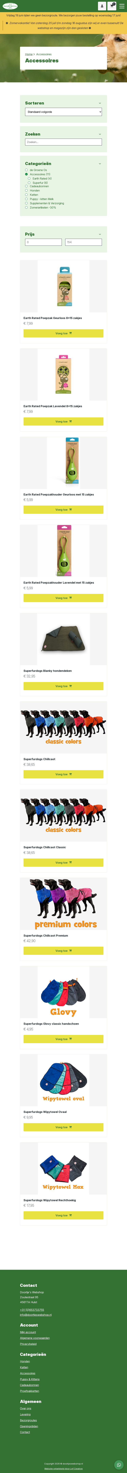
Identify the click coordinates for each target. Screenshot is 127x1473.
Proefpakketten (29, 1391)
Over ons (25, 1408)
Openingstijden (29, 1426)
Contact (25, 1432)
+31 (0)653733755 (32, 1310)
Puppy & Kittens (30, 1379)
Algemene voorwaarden (35, 1338)
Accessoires (27, 1373)
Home (29, 54)
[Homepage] (29, 6)
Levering (25, 1414)
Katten (24, 1367)
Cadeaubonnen (29, 1385)
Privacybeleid (28, 1344)
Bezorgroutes (28, 1420)
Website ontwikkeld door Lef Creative (63, 1468)
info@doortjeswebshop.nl (36, 1314)
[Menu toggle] (121, 6)
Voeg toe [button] (63, 333)
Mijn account (28, 1332)
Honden (25, 1361)
